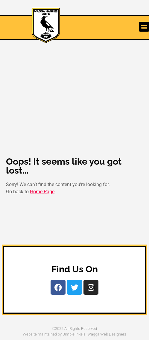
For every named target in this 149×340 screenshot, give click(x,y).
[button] (144, 27)
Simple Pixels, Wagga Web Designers (94, 334)
